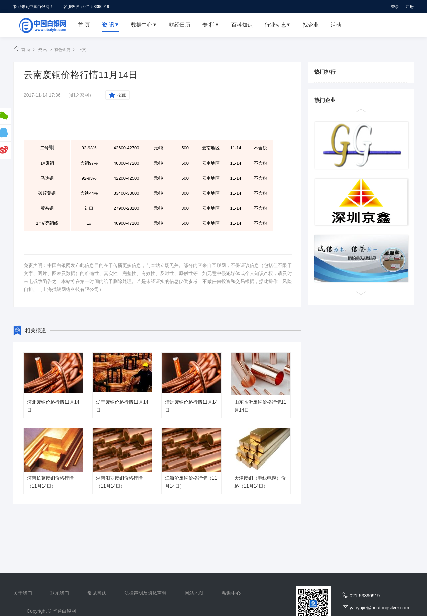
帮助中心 (231, 593)
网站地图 (194, 593)
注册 (410, 6)
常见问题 (96, 593)
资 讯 (42, 49)
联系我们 (59, 593)
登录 (395, 6)
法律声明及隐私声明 (145, 593)
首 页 (25, 49)
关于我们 (22, 593)
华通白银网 (64, 611)
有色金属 (62, 49)
